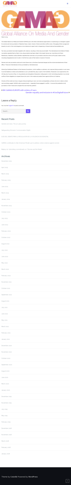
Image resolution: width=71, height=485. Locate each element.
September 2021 (6, 294)
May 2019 (4, 415)
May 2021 (4, 320)
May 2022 (4, 263)
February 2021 (5, 333)
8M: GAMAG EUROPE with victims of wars (20, 90)
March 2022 (5, 269)
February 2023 (6, 231)
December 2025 (6, 161)
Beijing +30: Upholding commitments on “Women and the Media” (21, 149)
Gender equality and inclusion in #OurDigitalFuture (47, 92)
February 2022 (6, 275)
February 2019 (5, 422)
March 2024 (5, 193)
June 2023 (4, 224)
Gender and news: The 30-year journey (13, 124)
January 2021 (5, 339)
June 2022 (4, 256)
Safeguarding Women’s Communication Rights (15, 130)
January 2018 (5, 454)
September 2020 (6, 364)
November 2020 (6, 352)
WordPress (33, 477)
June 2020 (4, 377)
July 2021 (4, 307)
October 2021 (5, 288)
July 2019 (4, 409)
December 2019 (6, 396)
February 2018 (6, 447)
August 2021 (5, 301)
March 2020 (5, 384)
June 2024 (4, 186)
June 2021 (4, 314)
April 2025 (4, 167)
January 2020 (5, 390)
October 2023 (5, 212)
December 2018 (6, 428)
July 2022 (4, 250)
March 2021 (5, 326)
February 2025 (6, 180)
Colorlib (13, 477)
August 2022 (5, 244)
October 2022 (5, 237)
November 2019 (6, 403)
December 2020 (6, 345)
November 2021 (6, 282)
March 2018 (5, 441)
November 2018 (6, 434)
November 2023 (6, 205)
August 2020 (5, 371)
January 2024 (5, 199)
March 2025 (5, 174)
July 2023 (4, 218)
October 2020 (5, 358)
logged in (11, 105)
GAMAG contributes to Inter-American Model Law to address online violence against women (30, 143)
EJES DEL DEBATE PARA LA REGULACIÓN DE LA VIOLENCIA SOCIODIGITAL (24, 136)
